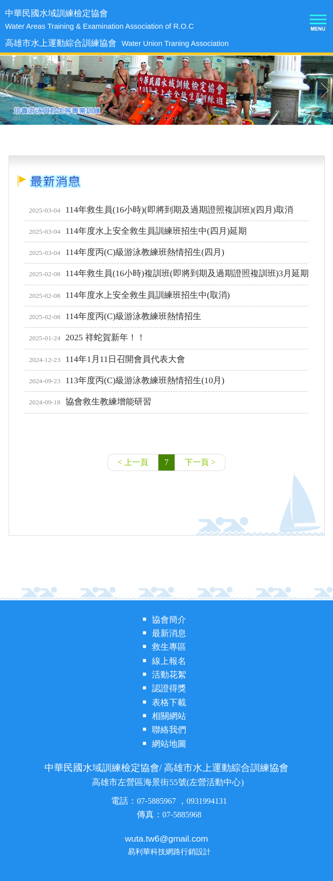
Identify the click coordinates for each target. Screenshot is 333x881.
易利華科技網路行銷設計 (169, 852)
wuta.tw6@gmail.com (166, 839)
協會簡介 (169, 620)
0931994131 (207, 801)
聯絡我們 (169, 730)
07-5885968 (181, 814)
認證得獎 (169, 688)
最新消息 (169, 633)
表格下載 (169, 702)
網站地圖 (169, 744)
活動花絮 (169, 675)
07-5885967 (157, 801)
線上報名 (169, 661)
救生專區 (169, 647)
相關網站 (169, 716)
